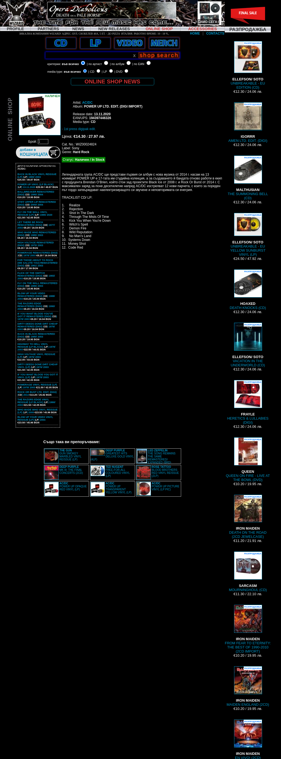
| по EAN (138, 64)
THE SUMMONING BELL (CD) (248, 178)
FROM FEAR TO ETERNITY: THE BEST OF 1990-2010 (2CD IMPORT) (248, 629)
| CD (91, 71)
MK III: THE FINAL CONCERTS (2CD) (71, 469)
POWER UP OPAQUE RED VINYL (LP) (73, 486)
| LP (104, 71)
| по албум (117, 64)
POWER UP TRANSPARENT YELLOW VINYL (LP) (119, 488)
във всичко (70, 64)
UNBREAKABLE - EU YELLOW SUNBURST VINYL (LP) (248, 235)
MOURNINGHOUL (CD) (248, 572)
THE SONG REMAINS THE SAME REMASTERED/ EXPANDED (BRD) (162, 456)
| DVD (118, 71)
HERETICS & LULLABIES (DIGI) (247, 402)
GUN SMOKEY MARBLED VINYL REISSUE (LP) (71, 455)
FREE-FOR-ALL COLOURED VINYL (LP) (118, 471)
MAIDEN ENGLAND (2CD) (248, 686)
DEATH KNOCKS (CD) (248, 289)
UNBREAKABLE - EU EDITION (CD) (248, 65)
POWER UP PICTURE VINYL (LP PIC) (165, 486)
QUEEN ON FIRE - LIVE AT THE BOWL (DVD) (248, 459)
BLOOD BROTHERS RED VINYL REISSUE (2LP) (165, 471)
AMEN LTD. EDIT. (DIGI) (247, 122)
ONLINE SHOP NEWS (112, 81)
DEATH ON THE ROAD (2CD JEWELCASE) (247, 517)
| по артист (94, 64)
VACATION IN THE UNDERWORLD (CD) (248, 345)
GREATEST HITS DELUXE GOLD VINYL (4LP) (112, 455)
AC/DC (87, 103)
